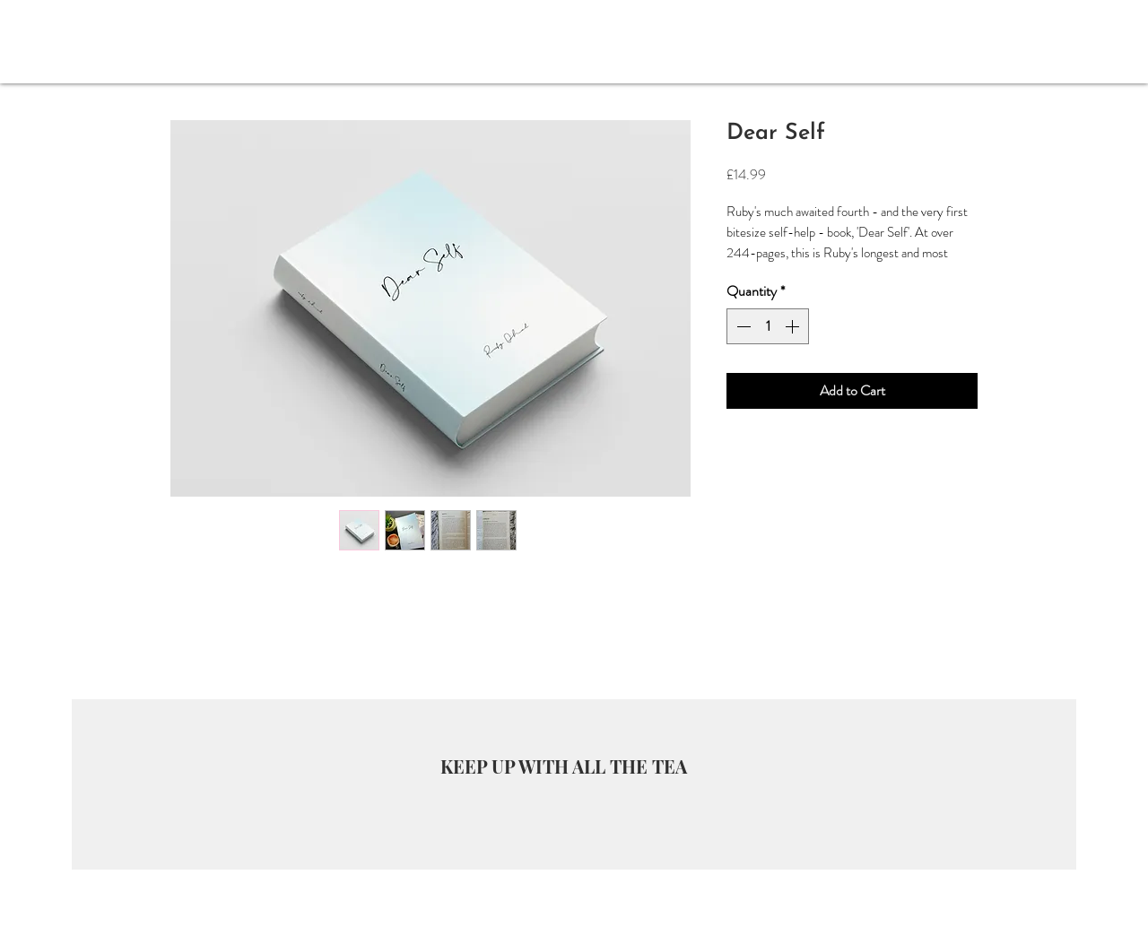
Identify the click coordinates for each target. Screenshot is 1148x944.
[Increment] (793, 326)
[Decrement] (741, 326)
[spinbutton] (767, 326)
